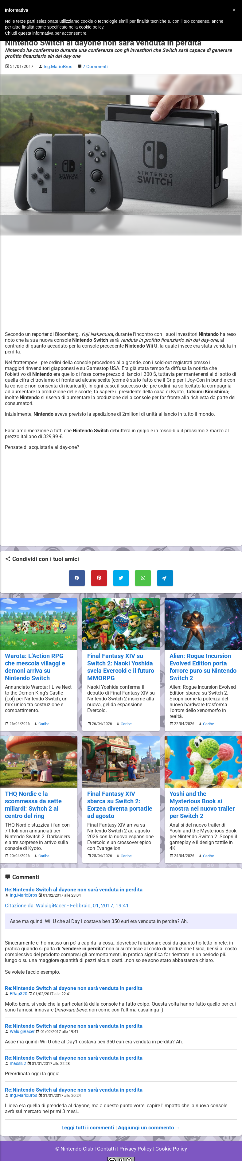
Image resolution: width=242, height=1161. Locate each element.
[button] (234, 10)
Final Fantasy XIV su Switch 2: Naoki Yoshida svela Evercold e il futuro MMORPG (119, 664)
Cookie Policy (168, 1139)
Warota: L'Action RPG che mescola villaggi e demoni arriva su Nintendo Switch (38, 664)
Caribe (43, 721)
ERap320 (17, 987)
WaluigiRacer (21, 1024)
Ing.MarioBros (22, 889)
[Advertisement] (121, 283)
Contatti (107, 1139)
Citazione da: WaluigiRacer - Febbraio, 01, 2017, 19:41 (63, 899)
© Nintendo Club (77, 1139)
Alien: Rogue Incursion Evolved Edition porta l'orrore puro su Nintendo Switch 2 (202, 664)
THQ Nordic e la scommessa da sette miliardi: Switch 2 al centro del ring (32, 801)
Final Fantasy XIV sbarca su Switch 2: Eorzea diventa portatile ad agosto (119, 801)
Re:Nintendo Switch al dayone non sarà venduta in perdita (68, 884)
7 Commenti (94, 66)
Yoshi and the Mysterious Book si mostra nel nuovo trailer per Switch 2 (203, 797)
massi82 (17, 1055)
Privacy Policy (135, 1139)
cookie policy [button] (91, 27)
